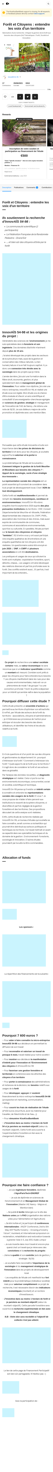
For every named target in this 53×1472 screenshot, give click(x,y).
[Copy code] (13, 97)
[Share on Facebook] (20, 97)
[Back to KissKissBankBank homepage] (7, 3)
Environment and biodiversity (35, 106)
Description (6, 187)
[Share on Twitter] (27, 97)
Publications (19, 187)
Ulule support (39, 14)
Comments (32, 187)
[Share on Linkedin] (35, 97)
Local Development (14, 106)
